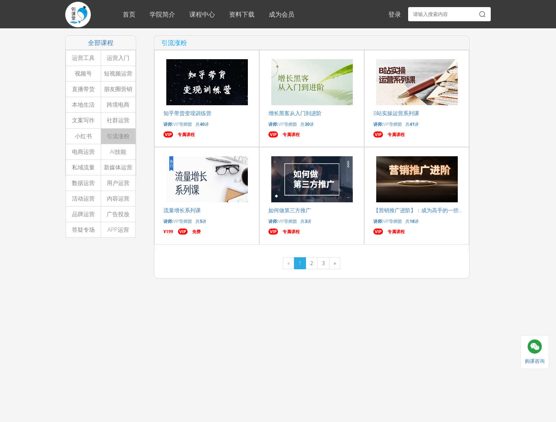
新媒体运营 (118, 167)
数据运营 (83, 183)
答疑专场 (83, 229)
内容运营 (118, 198)
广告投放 (118, 214)
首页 (129, 14)
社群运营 (118, 120)
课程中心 (202, 14)
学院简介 (162, 14)
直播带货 (83, 89)
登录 (394, 14)
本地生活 (83, 104)
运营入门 (118, 58)
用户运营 (118, 183)
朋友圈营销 (118, 89)
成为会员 (281, 14)
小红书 (83, 136)
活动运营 (83, 198)
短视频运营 (118, 73)
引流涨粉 (118, 136)
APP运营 (118, 229)
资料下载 (242, 14)
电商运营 (83, 152)
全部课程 (100, 42)
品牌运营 (83, 214)
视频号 (83, 73)
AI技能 (118, 152)
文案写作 (83, 120)
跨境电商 (118, 104)
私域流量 (83, 167)
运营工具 (83, 58)
